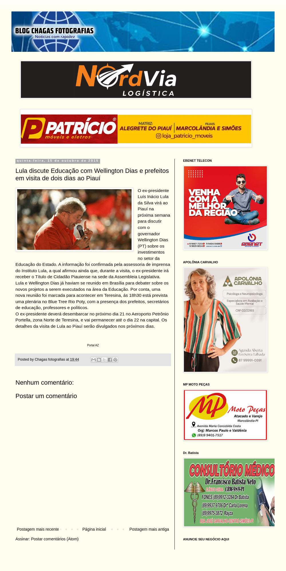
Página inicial (94, 529)
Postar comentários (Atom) (55, 539)
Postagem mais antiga (149, 529)
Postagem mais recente (38, 529)
